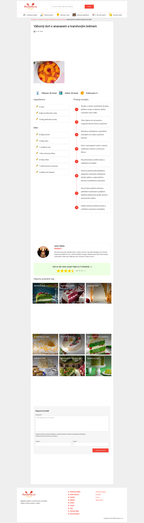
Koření (72, 503)
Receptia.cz (34, 19)
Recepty (40, 19)
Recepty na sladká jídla (50, 19)
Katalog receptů (30, 14)
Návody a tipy (62, 14)
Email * (75, 441)
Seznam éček (115, 14)
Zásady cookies (101, 492)
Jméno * (37, 441)
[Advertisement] (72, 47)
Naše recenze (46, 14)
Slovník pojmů (99, 14)
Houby (72, 505)
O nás (97, 497)
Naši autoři (99, 500)
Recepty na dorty (61, 19)
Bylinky (72, 500)
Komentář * (38, 415)
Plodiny (72, 497)
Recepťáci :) (58, 248)
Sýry (71, 508)
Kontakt (98, 494)
